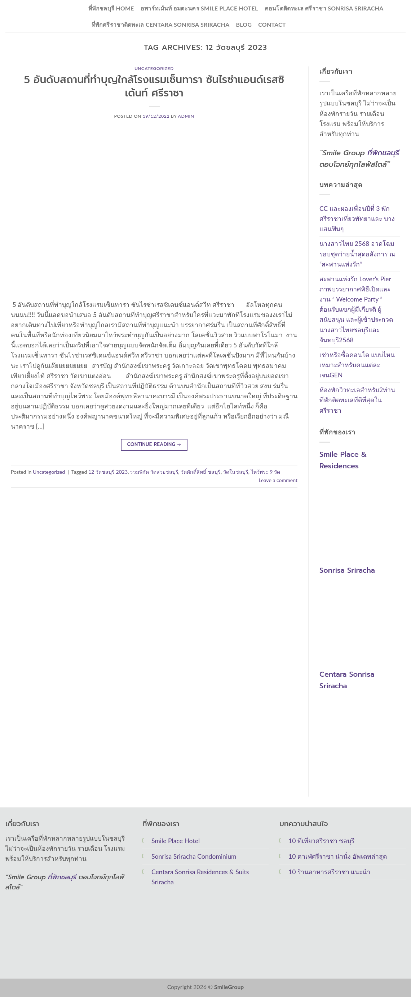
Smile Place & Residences (343, 460)
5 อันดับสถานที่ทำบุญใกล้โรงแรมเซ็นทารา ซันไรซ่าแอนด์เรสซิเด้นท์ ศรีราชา (154, 86)
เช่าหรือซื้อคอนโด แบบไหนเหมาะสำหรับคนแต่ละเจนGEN (357, 365)
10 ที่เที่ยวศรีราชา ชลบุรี (321, 841)
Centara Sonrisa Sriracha (347, 680)
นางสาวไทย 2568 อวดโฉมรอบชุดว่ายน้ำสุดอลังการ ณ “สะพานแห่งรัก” (357, 254)
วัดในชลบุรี (235, 472)
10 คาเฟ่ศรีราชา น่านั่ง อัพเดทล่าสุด (337, 856)
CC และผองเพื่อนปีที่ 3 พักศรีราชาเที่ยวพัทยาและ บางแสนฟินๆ (357, 219)
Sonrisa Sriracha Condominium (193, 856)
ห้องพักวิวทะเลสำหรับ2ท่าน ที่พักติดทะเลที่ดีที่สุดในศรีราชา (357, 400)
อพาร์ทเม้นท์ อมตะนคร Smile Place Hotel (199, 8)
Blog (244, 24)
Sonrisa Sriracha (347, 570)
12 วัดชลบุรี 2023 (108, 472)
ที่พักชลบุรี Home (111, 8)
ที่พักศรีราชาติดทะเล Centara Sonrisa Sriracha (160, 24)
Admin (186, 116)
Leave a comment (277, 480)
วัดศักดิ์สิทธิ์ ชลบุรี (201, 472)
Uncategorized (153, 68)
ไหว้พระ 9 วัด (265, 472)
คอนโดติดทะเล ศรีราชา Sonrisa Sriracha (324, 8)
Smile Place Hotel (175, 841)
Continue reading (154, 444)
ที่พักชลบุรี (383, 152)
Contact (272, 24)
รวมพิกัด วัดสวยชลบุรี (154, 472)
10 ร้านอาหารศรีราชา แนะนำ (329, 872)
